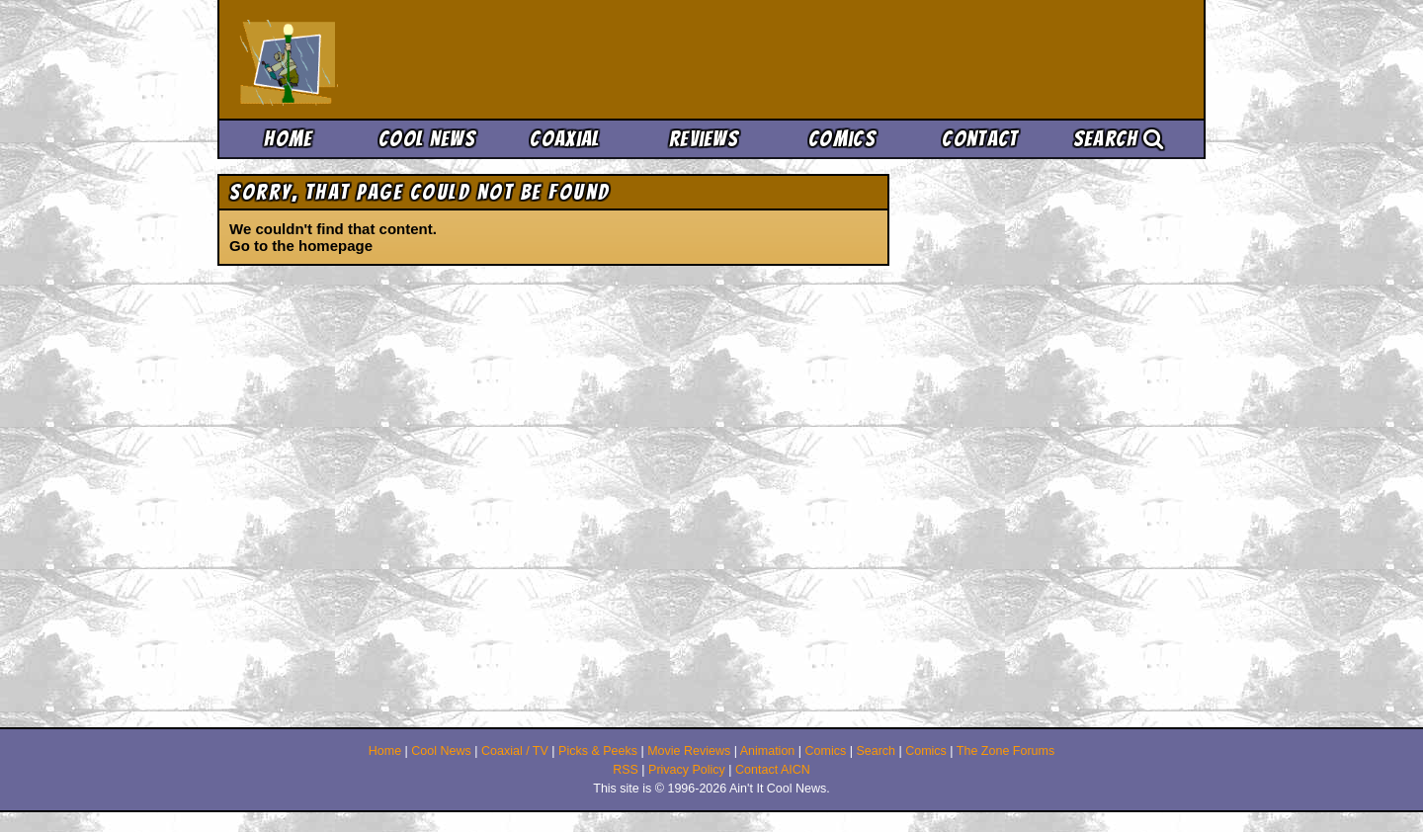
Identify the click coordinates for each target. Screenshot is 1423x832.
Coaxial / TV (514, 751)
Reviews (703, 138)
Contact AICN (772, 770)
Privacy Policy (686, 770)
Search (1118, 138)
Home (288, 138)
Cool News (426, 138)
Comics (842, 138)
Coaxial (565, 138)
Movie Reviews (688, 751)
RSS (625, 770)
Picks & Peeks (597, 751)
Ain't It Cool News (385, 59)
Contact (980, 138)
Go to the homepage (301, 245)
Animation (767, 751)
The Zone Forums (1005, 751)
